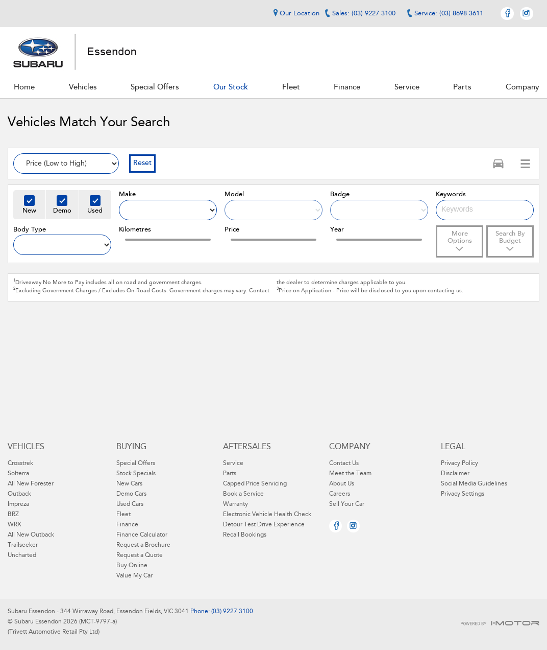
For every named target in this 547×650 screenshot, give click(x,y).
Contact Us (344, 463)
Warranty (235, 504)
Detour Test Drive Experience (264, 525)
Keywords (451, 194)
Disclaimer (455, 474)
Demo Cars (131, 494)
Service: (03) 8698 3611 (448, 13)
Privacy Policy (459, 463)
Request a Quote (139, 555)
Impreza (18, 504)
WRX (14, 525)
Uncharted (22, 555)
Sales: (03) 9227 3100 (363, 13)
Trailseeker (23, 545)
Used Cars (129, 504)
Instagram (526, 13)
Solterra (18, 474)
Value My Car (134, 576)
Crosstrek (20, 463)
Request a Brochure (143, 545)
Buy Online (131, 566)
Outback (19, 494)
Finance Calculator (141, 535)
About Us (341, 484)
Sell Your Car (346, 504)
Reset (142, 163)
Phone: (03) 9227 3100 (221, 612)
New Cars (129, 484)
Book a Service (243, 494)
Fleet (123, 515)
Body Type (29, 229)
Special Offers (135, 463)
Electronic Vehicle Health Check (267, 515)
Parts (229, 474)
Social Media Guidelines (474, 484)
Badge (340, 194)
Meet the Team (350, 474)
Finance (127, 525)
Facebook (507, 13)
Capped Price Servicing (255, 484)
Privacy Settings (462, 494)
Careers (339, 494)
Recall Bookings (244, 535)
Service (233, 463)
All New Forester (31, 484)
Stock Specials (136, 474)
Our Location (294, 13)
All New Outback (31, 535)
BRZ (13, 515)
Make (127, 194)
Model (234, 194)
